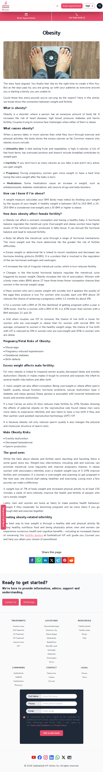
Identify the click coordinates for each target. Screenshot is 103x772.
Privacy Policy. (60, 725)
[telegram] (58, 560)
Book (72, 6)
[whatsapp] (39, 560)
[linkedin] (45, 560)
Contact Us (10, 602)
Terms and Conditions (40, 725)
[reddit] (71, 560)
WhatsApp (28, 602)
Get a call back (51, 733)
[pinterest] (65, 560)
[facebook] (32, 560)
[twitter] (52, 560)
